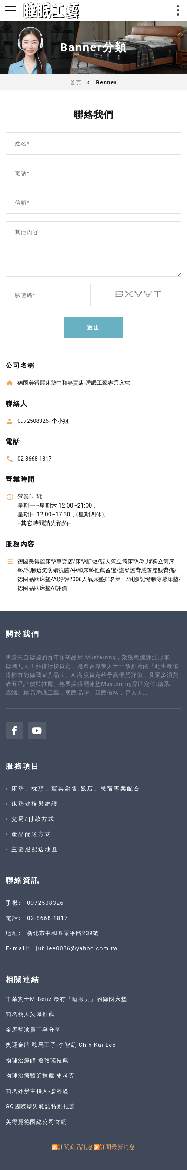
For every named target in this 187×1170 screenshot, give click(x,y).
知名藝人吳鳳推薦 (30, 1014)
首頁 (76, 82)
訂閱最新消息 (118, 1147)
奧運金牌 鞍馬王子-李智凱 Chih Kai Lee (61, 1045)
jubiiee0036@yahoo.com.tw (77, 948)
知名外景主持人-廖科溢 (37, 1091)
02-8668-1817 (47, 918)
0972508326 (45, 903)
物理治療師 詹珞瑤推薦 (37, 1060)
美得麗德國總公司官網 (36, 1122)
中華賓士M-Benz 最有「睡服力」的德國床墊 (66, 999)
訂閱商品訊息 (76, 1147)
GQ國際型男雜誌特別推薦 (41, 1106)
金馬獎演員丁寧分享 (33, 1029)
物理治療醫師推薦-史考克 (40, 1075)
